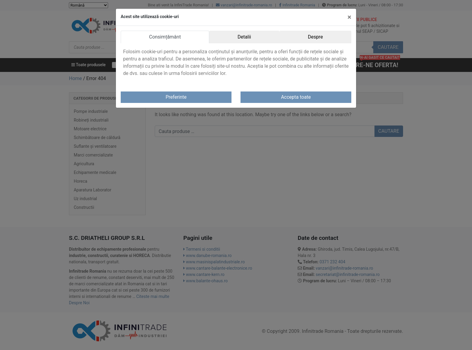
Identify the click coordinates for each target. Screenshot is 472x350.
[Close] (349, 17)
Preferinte (176, 97)
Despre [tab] (315, 37)
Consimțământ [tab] (165, 37)
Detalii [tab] (244, 37)
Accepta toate (296, 97)
